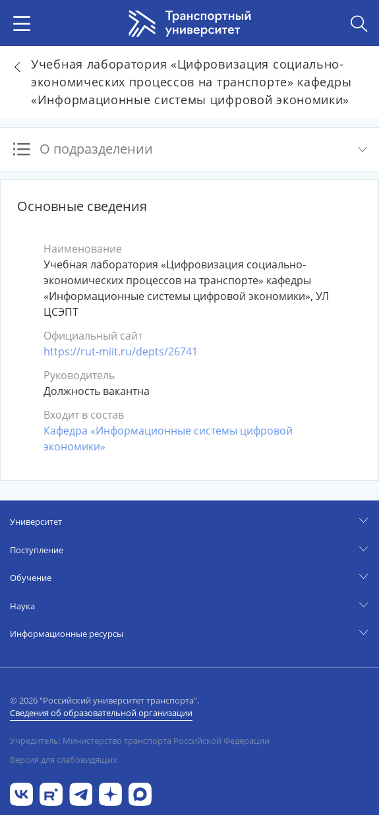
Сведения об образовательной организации (101, 713)
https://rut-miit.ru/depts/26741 (121, 351)
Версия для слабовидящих (63, 760)
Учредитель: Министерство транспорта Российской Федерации (140, 740)
